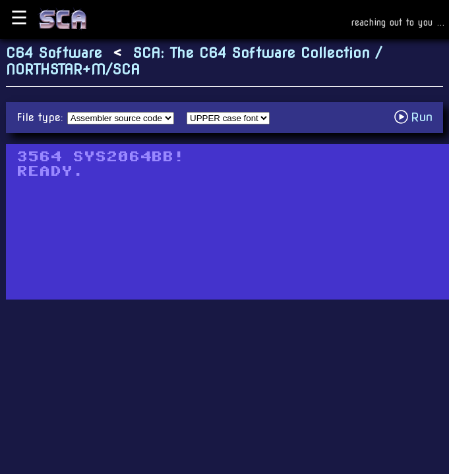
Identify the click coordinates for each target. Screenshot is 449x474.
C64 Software (54, 53)
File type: (41, 117)
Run (417, 117)
